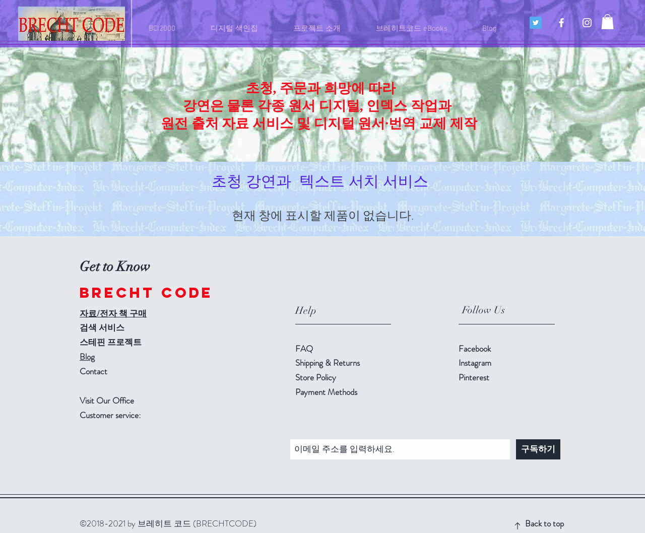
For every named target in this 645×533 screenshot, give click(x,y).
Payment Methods (327, 392)
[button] (607, 21)
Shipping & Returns (328, 363)
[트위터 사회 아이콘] (536, 23)
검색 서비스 (102, 327)
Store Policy (315, 377)
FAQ (304, 349)
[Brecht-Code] (561, 23)
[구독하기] (538, 449)
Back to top (544, 523)
